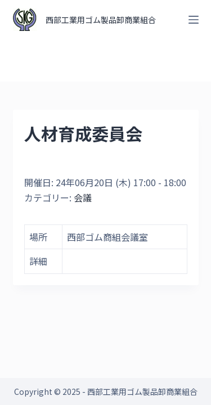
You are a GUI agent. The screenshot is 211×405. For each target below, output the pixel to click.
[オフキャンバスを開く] (193, 20)
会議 (83, 197)
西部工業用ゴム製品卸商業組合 (101, 19)
